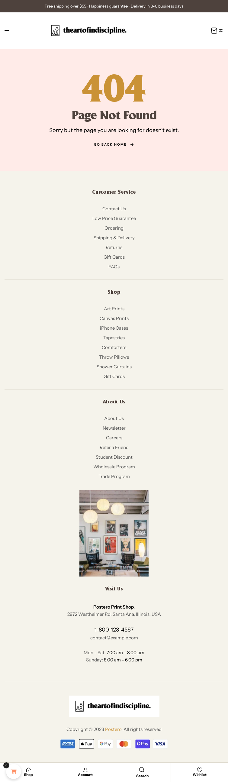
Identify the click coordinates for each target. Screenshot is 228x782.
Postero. (114, 729)
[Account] (85, 770)
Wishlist (200, 774)
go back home (114, 144)
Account (85, 774)
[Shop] (28, 770)
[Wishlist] (199, 770)
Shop (28, 774)
